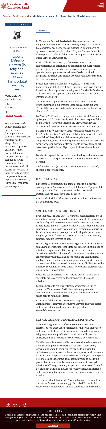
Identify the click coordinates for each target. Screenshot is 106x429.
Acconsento (53, 425)
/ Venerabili (23, 16)
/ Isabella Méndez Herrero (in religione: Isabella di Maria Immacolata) (63, 16)
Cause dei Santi (10, 16)
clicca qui (33, 420)
